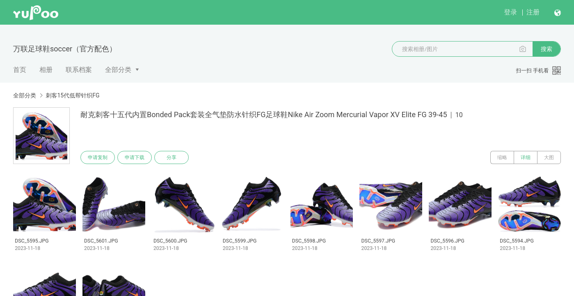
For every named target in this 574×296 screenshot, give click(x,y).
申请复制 (97, 157)
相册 (46, 70)
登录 (510, 12)
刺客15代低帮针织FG (72, 95)
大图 (549, 157)
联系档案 (79, 70)
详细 (526, 157)
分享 (171, 157)
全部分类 (118, 70)
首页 (19, 70)
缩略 (502, 157)
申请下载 (134, 157)
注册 (533, 12)
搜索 (546, 49)
